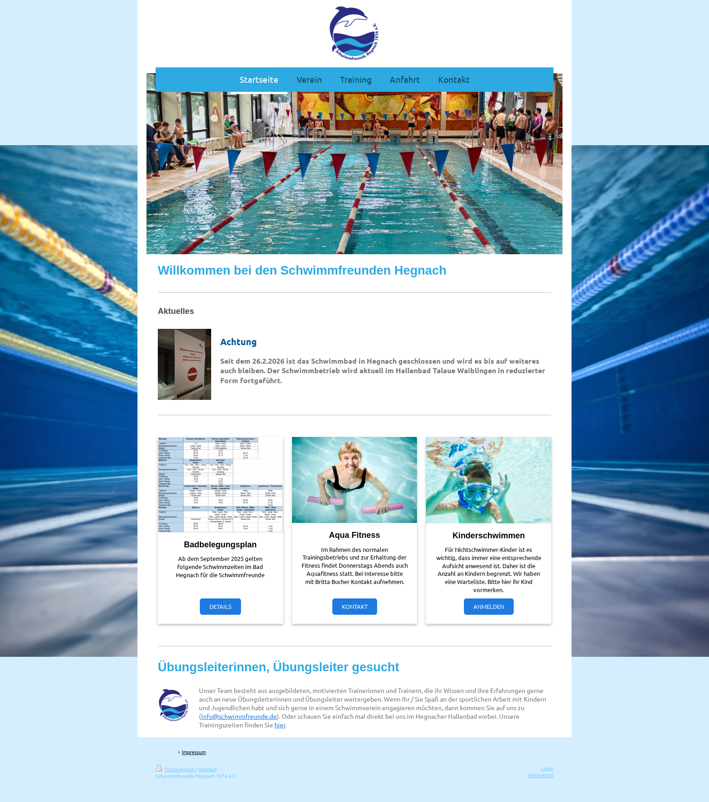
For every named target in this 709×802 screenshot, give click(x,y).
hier (279, 725)
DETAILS (220, 606)
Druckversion (176, 769)
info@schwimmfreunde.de (239, 716)
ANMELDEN (488, 606)
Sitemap (208, 769)
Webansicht (540, 774)
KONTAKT (355, 606)
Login (547, 768)
